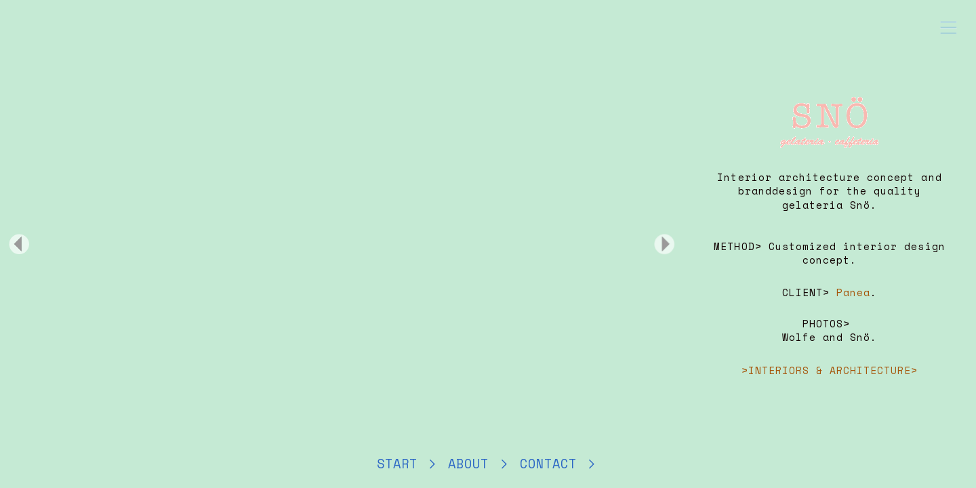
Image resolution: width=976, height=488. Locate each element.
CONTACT (552, 463)
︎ (592, 463)
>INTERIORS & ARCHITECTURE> (829, 370)
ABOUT (472, 463)
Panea (853, 292)
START (401, 463)
